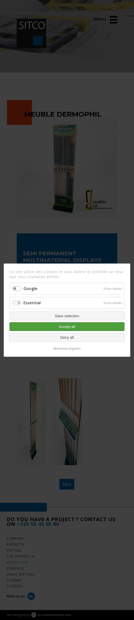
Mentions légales (67, 348)
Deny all (67, 337)
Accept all (67, 326)
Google (30, 288)
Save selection (67, 315)
